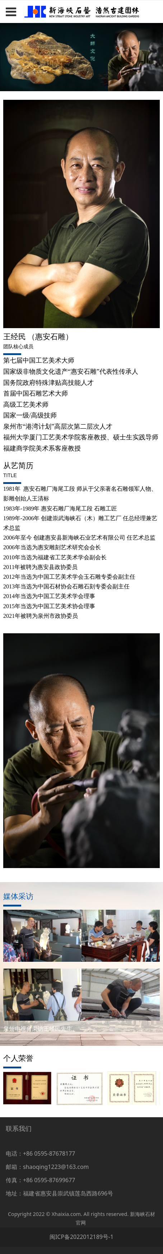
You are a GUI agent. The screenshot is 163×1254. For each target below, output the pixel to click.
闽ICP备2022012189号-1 (81, 1237)
